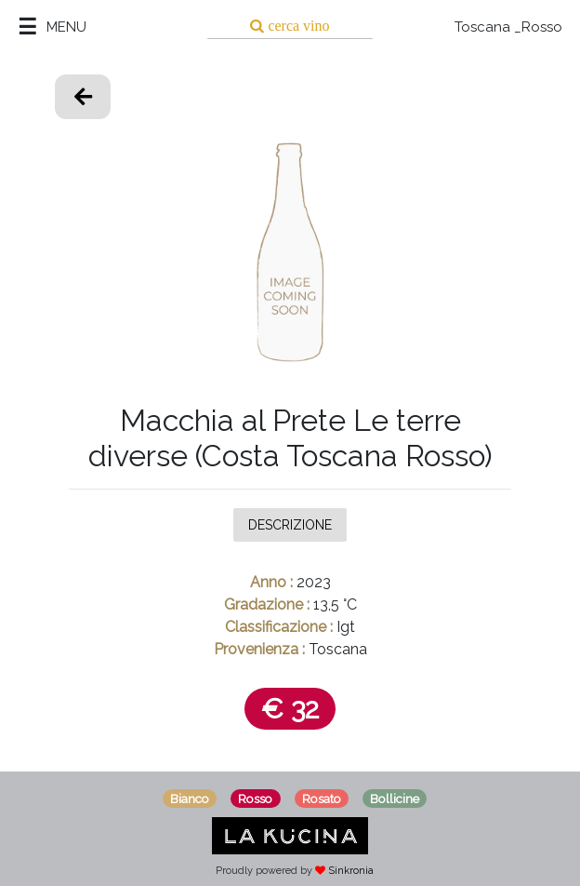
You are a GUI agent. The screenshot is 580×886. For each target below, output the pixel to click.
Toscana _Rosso (508, 27)
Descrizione (290, 524)
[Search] (290, 25)
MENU (66, 27)
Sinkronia (351, 871)
